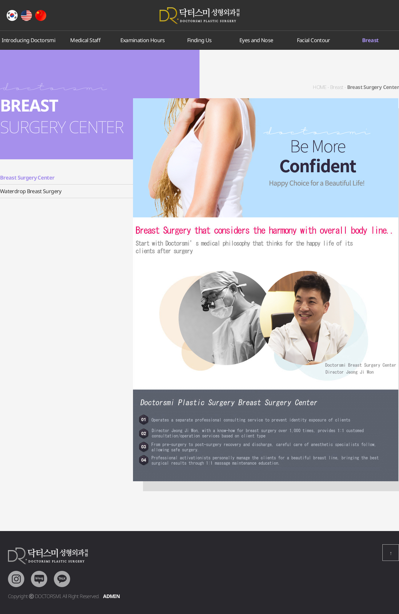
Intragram (16, 579)
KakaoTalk (62, 579)
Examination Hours (142, 40)
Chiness (40, 15)
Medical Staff (85, 40)
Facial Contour (313, 40)
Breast (370, 40)
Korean (12, 15)
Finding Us (199, 40)
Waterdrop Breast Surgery (31, 191)
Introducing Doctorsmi (28, 40)
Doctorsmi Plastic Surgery (199, 15)
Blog (39, 579)
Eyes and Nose (256, 40)
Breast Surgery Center (27, 177)
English (26, 15)
